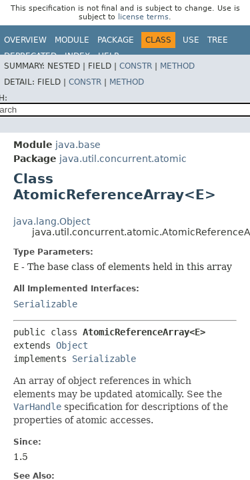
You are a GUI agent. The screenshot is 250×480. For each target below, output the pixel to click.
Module (72, 40)
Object (72, 345)
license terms (143, 17)
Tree (217, 40)
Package (115, 40)
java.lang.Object (51, 221)
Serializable (45, 304)
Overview (25, 40)
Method (177, 66)
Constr (135, 66)
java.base (78, 144)
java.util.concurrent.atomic (123, 158)
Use (191, 40)
